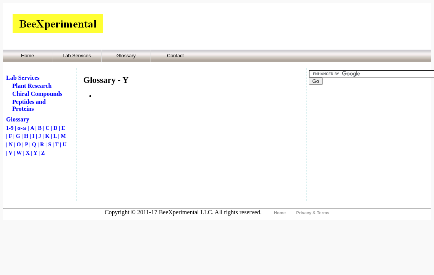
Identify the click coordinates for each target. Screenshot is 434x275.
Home (27, 55)
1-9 (9, 128)
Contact (175, 55)
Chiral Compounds (37, 94)
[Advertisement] (193, 150)
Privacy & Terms (312, 212)
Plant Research (32, 85)
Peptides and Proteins (29, 105)
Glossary (126, 55)
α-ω (22, 128)
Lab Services (77, 55)
